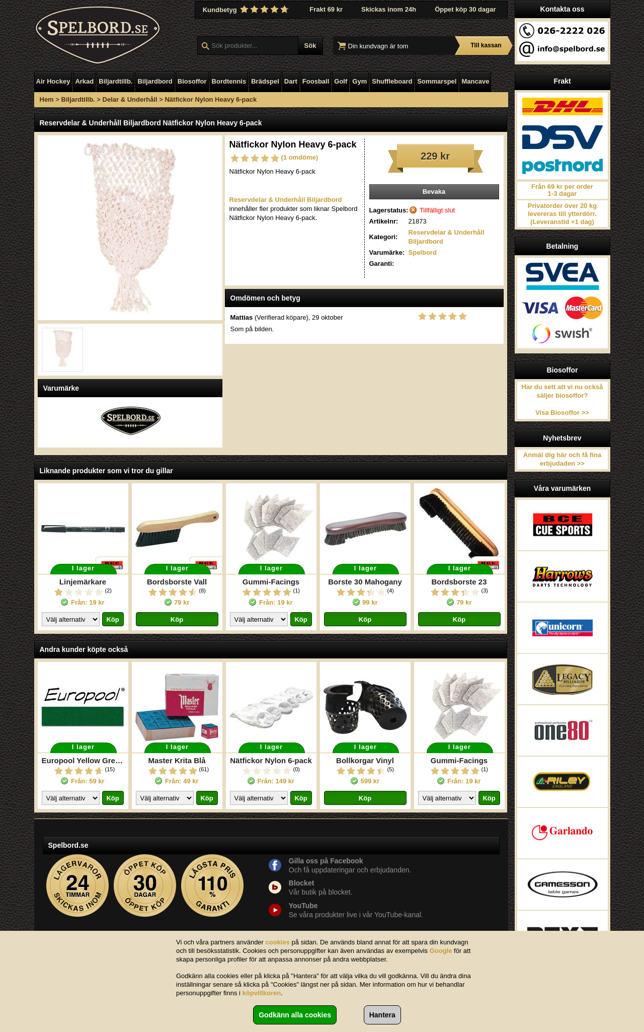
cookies (278, 942)
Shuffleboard (392, 81)
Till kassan (485, 45)
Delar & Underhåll (130, 99)
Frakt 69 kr (326, 9)
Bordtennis (229, 81)
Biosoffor (192, 81)
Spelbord (423, 252)
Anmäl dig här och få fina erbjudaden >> (562, 459)
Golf (340, 81)
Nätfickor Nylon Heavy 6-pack (211, 99)
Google (441, 950)
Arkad (84, 81)
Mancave (475, 81)
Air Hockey (53, 81)
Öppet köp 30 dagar (465, 9)
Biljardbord (154, 81)
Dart (290, 81)
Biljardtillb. (115, 81)
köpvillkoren (262, 993)
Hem (47, 99)
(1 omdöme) (299, 157)
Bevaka (434, 191)
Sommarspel (436, 81)
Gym (359, 81)
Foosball (315, 81)
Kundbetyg (247, 9)
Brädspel (265, 81)
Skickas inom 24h (388, 9)
